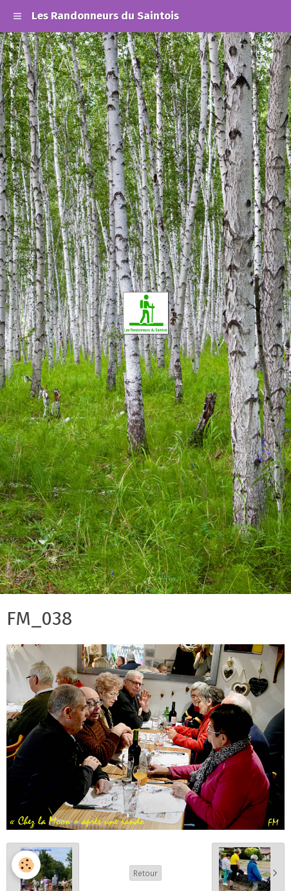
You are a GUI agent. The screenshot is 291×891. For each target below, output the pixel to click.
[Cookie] (26, 864)
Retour (145, 873)
